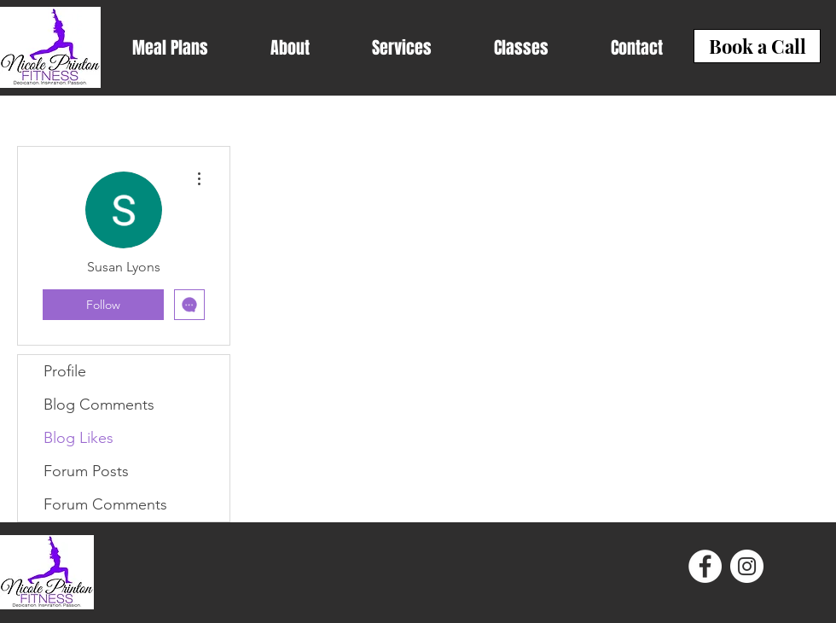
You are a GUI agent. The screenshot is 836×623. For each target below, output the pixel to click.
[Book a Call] (757, 46)
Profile (65, 371)
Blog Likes (78, 437)
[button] (170, 48)
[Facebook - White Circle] (705, 566)
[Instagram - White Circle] (746, 566)
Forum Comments (105, 504)
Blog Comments (99, 404)
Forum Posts (86, 471)
